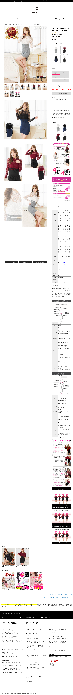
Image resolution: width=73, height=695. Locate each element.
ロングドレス (4, 629)
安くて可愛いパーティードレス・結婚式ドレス (10, 636)
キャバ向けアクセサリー (30, 665)
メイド (50, 632)
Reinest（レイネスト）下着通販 (31, 642)
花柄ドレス (8, 641)
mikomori (43, 645)
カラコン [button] (45, 18)
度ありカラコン (10, 662)
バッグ (27, 664)
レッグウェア (36, 637)
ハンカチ (27, 668)
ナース (53, 632)
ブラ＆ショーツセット (29, 637)
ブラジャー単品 (28, 641)
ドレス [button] (4, 18)
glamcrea (3, 673)
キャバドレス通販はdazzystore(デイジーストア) (20, 623)
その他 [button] (51, 18)
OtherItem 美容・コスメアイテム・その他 (56, 636)
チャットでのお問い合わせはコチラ (27, 617)
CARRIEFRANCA (38, 645)
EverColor (6, 672)
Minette (16, 672)
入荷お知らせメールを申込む (61, 93)
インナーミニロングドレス (6, 630)
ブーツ (40, 655)
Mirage (3, 666)
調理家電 (63, 642)
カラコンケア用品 (19, 665)
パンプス (36, 655)
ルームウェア (41, 637)
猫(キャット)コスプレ (66, 630)
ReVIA (3, 668)
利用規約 (65, 656)
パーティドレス (4, 632)
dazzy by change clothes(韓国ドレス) (8, 649)
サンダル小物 (32, 655)
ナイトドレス (19, 633)
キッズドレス (11, 640)
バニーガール (59, 630)
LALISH (16, 669)
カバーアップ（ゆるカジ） (30, 676)
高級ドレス (14, 630)
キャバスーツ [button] (11, 18)
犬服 (65, 629)
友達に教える (25, 262)
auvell (14, 673)
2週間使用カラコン (12, 665)
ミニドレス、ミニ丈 (11, 629)
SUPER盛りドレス (5, 640)
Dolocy (19, 673)
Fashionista (16, 666)
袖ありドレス (4, 637)
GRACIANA (21, 649)
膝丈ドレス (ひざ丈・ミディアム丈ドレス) (9, 633)
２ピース (34, 629)
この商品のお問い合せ (40, 262)
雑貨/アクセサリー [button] (36, 18)
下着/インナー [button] (19, 18)
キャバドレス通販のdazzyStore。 (31, 604)
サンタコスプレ (51, 629)
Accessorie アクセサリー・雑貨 (31, 662)
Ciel (16, 673)
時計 (40, 665)
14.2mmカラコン (5, 665)
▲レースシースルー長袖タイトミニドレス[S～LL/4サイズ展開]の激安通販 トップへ (58, 597)
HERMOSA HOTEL (39, 676)
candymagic (7, 666)
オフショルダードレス (18, 640)
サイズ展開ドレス (19, 630)
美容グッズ (59, 642)
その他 (44, 641)
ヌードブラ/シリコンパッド (30, 635)
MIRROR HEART (9, 673)
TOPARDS (9, 669)
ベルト (27, 667)
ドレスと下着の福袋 (29, 681)
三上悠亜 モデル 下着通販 (30, 645)
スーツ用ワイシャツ (39, 629)
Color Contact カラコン (6, 660)
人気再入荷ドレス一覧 (68, 594)
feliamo (17, 668)
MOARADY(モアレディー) (13, 656)
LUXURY (11, 666)
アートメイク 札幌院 (52, 650)
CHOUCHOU (7, 668)
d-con (13, 672)
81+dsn (3, 656)
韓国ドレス (19, 641)
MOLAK (13, 669)
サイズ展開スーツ (29, 629)
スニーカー (44, 655)
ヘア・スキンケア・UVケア (63, 641)
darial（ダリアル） (9, 652)
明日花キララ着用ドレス (12, 637)
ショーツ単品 (34, 641)
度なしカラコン (4, 662)
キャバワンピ (4, 634)
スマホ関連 (31, 667)
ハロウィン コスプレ (52, 630)
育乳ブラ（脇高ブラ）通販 (34, 638)
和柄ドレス (4, 641)
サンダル (27, 655)
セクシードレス (14, 641)
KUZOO (10, 672)
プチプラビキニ (28, 677)
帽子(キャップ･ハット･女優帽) (35, 668)
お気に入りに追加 (11, 262)
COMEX (7, 656)
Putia (3, 672)
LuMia (20, 666)
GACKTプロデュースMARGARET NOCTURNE (10, 653)
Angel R (16, 649)
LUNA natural (12, 668)
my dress (3, 652)
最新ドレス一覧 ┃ (61, 594)
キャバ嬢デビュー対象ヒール (30, 658)
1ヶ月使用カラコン (17, 662)
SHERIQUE (21, 669)
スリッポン (27, 656)
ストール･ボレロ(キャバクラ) (34, 664)
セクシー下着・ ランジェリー (31, 649)
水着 (26, 672)
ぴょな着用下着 (39, 642)
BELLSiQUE (12, 675)
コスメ (57, 641)
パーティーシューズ (33, 656)
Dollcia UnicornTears (5, 675)
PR (49, 646)
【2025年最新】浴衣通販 (59, 629)
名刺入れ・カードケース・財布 (38, 667)
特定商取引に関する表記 (59, 656)
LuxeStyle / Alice (17, 650)
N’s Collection (4, 669)
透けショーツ (39, 641)
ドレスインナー (38, 635)
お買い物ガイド (51, 656)
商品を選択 (54, 39)
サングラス (36, 665)
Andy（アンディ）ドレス (9, 650)
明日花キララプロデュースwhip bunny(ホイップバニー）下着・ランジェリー (35, 647)
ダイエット (51, 642)
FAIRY (16, 675)
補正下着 (27, 638)
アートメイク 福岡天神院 (61, 650)
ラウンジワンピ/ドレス (12, 632)
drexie (3, 650)
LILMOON (20, 672)
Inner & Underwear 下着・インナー (32, 633)
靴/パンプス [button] (27, 18)
